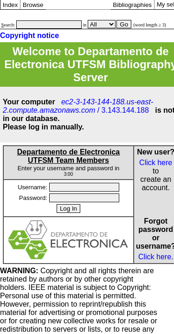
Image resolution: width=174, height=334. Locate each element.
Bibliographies (132, 4)
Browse (33, 4)
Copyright (36, 271)
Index (10, 4)
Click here (155, 163)
